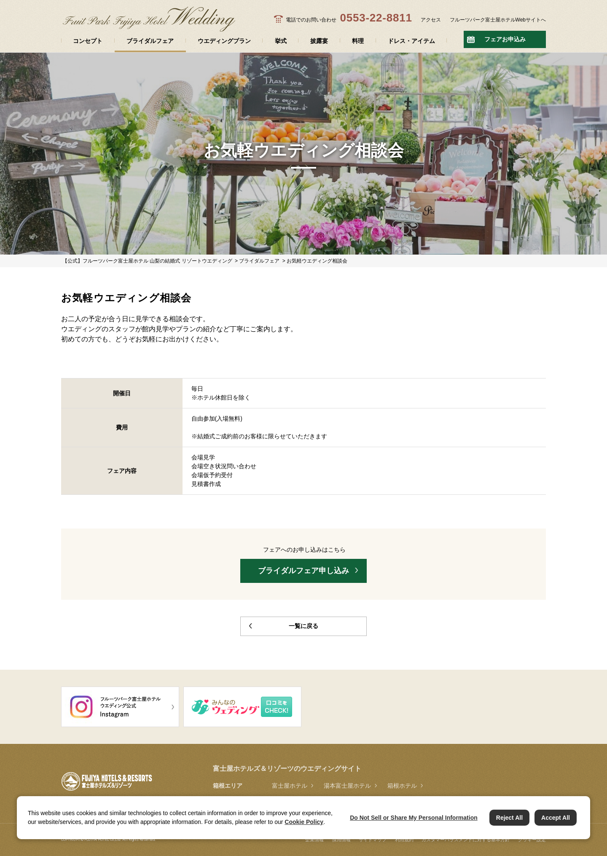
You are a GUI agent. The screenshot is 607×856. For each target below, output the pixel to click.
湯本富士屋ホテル (347, 785)
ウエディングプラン (224, 41)
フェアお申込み (505, 39)
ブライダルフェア (150, 41)
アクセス (431, 20)
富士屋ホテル (289, 785)
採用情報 (341, 839)
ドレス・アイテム (411, 41)
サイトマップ (373, 839)
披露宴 (319, 41)
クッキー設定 (532, 839)
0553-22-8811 (376, 17)
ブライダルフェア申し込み (303, 570)
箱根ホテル (402, 785)
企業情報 (314, 839)
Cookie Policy (304, 821)
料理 (358, 41)
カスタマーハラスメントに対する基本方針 (466, 839)
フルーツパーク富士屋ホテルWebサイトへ (498, 20)
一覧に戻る (303, 626)
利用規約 (404, 839)
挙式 (281, 41)
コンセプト (87, 41)
